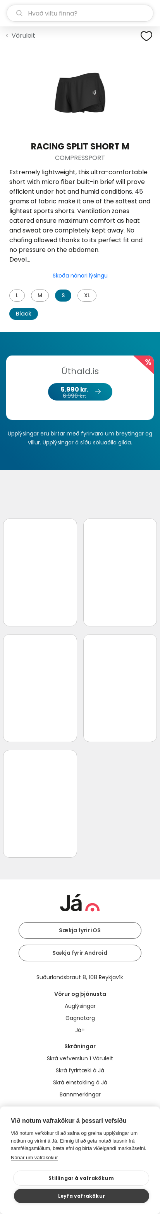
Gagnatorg (80, 1018)
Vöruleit (23, 35)
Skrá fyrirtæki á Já (80, 1070)
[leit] (80, 13)
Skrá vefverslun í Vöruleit (80, 1058)
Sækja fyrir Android (79, 953)
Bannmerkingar (80, 1094)
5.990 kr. (79, 392)
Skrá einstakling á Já (80, 1082)
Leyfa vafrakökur (81, 1196)
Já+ (80, 1030)
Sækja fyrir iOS (80, 930)
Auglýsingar (80, 1006)
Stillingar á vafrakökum (81, 1178)
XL (87, 295)
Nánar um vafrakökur (34, 1157)
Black (23, 313)
